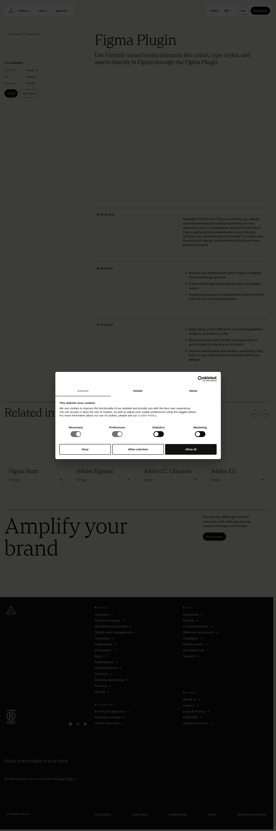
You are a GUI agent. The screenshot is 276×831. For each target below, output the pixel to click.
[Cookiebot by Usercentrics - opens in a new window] (200, 379)
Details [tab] (138, 390)
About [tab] (193, 390)
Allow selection (138, 449)
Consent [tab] (82, 390)
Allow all (191, 449)
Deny (85, 449)
